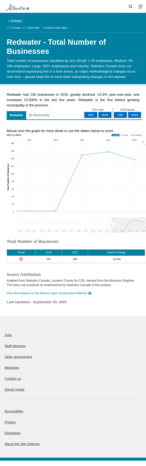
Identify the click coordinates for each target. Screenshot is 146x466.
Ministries (12, 368)
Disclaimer (13, 433)
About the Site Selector (22, 444)
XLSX (134, 114)
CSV (120, 114)
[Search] (130, 6)
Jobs (8, 335)
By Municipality (39, 115)
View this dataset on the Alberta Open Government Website (47, 293)
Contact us (13, 379)
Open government (18, 357)
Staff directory (15, 346)
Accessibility (14, 411)
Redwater (16, 20)
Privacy (10, 422)
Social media (14, 389)
